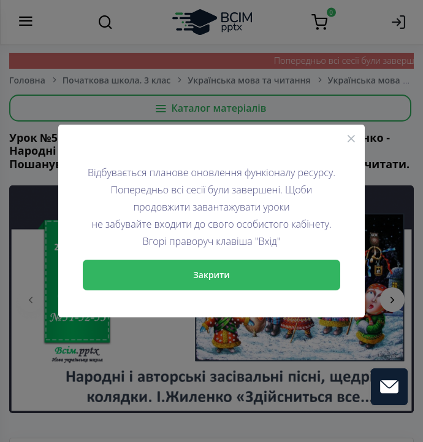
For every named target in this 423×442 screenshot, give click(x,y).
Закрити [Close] (211, 275)
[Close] (351, 138)
